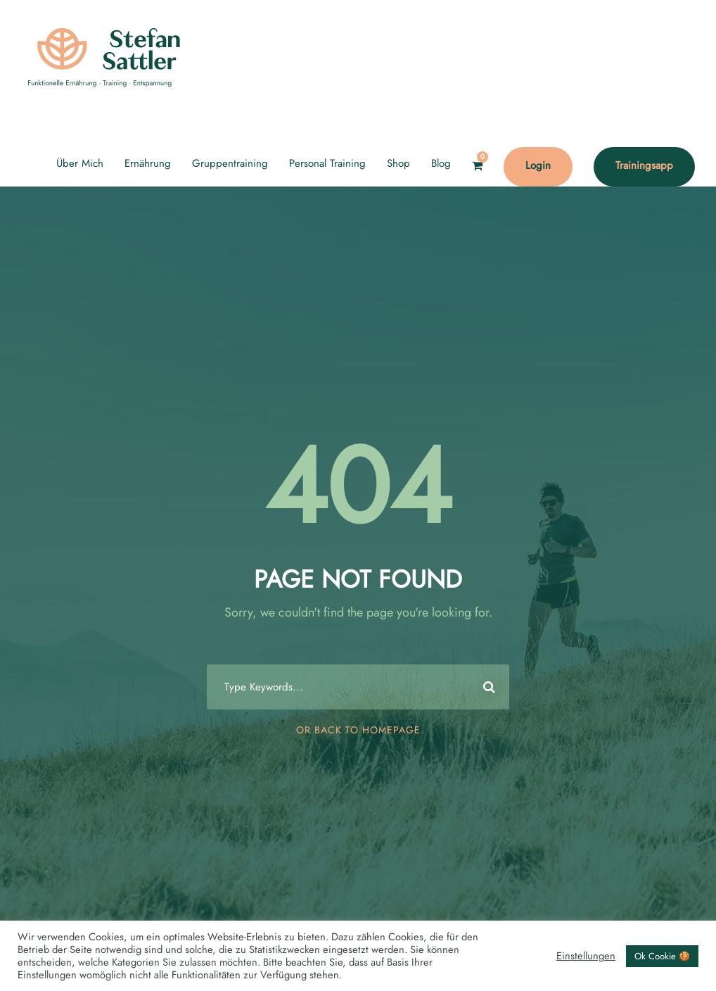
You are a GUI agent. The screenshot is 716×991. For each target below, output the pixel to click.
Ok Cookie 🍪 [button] (662, 956)
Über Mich (79, 163)
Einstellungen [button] (585, 955)
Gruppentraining (230, 163)
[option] (681, 977)
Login (538, 165)
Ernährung (147, 163)
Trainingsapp (644, 165)
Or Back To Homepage (358, 730)
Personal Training (327, 163)
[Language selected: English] (681, 976)
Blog (441, 163)
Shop (398, 163)
